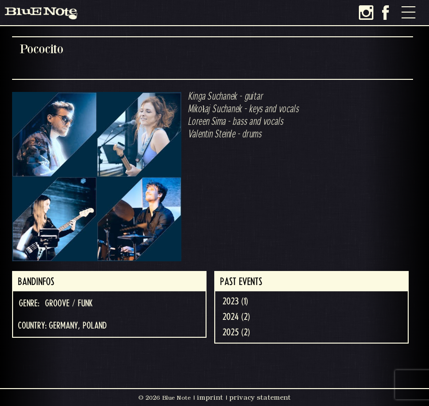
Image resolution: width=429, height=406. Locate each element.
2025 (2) (236, 332)
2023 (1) (235, 301)
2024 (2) (236, 317)
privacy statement (260, 397)
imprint (210, 397)
